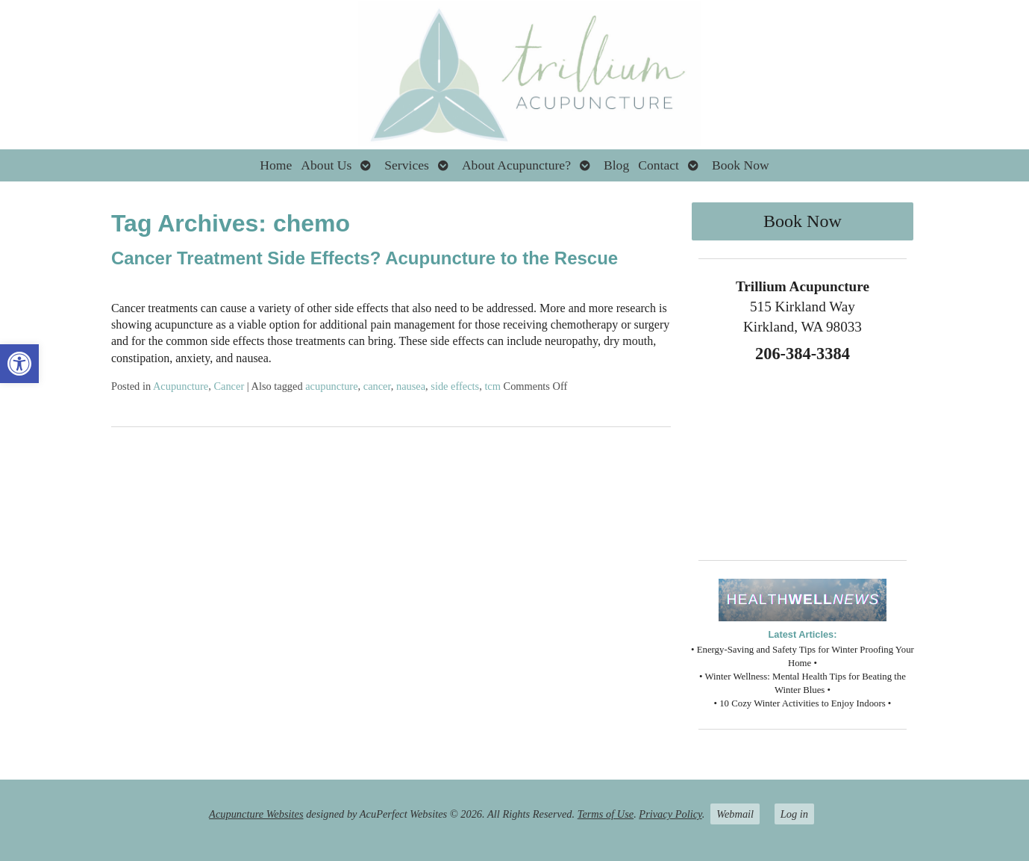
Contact (658, 165)
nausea (410, 386)
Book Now (740, 165)
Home (276, 165)
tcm (492, 386)
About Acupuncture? (516, 165)
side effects (455, 386)
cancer (377, 386)
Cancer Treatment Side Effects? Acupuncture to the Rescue (364, 258)
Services (406, 165)
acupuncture (331, 386)
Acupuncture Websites (256, 814)
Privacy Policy (670, 814)
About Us (326, 165)
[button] (19, 363)
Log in (794, 814)
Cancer (228, 386)
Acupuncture (180, 386)
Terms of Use (606, 814)
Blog (616, 165)
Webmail (735, 814)
